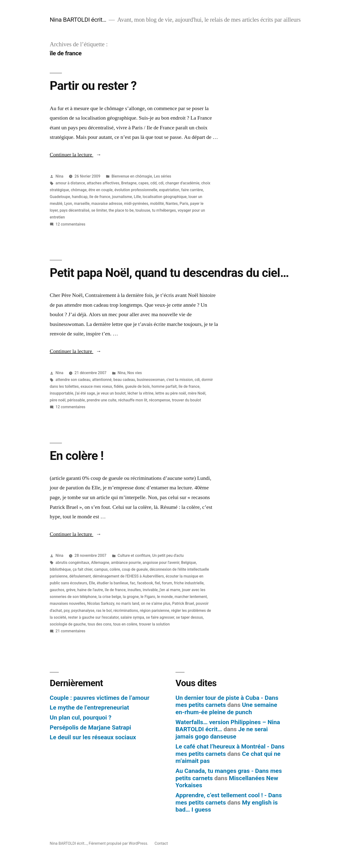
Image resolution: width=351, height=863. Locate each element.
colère (115, 569)
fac (132, 583)
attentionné (102, 379)
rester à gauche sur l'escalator (93, 617)
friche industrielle (189, 583)
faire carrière (192, 190)
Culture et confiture (133, 555)
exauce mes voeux (96, 386)
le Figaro (147, 596)
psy (66, 610)
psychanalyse (82, 610)
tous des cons (99, 624)
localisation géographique (164, 196)
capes (143, 183)
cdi (161, 183)
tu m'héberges (164, 210)
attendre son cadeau (73, 379)
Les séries (162, 176)
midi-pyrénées (136, 203)
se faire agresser (160, 617)
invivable (150, 590)
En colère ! (77, 456)
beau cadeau (124, 379)
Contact (161, 843)
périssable (76, 400)
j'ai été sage (85, 393)
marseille (81, 203)
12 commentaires (70, 224)
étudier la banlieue (112, 583)
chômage (79, 190)
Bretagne (128, 183)
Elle (92, 583)
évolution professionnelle (135, 190)
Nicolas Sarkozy (100, 603)
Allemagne (100, 562)
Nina (59, 176)
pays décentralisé (74, 210)
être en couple (100, 190)
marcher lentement (191, 596)
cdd (153, 183)
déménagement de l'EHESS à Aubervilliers (128, 576)
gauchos (57, 590)
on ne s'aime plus (155, 603)
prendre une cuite (102, 400)
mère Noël (196, 393)
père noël (58, 400)
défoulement (80, 576)
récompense (159, 400)
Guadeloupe (60, 196)
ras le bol (103, 610)
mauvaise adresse (106, 203)
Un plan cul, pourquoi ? (80, 717)
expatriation (169, 190)
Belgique (188, 562)
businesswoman (151, 379)
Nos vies (134, 372)
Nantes (172, 203)
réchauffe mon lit (132, 400)
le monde (165, 596)
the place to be (121, 210)
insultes (134, 590)
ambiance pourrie (126, 562)
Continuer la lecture (75, 154)
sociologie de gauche (68, 624)
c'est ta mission (179, 379)
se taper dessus (189, 617)
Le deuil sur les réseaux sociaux (93, 737)
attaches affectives (103, 183)
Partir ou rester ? (93, 86)
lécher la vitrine (140, 393)
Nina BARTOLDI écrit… (78, 19)
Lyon (68, 203)
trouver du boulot (186, 400)
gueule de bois (137, 386)
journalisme (122, 196)
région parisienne (154, 610)
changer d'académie (182, 183)
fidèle (118, 386)
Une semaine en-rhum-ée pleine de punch (226, 708)
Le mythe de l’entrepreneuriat (89, 707)
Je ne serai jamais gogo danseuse (222, 733)
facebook (145, 583)
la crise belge (109, 596)
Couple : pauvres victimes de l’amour (99, 697)
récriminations (125, 610)
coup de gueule (135, 569)
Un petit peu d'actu (168, 555)
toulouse (143, 210)
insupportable (61, 393)
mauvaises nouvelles (67, 603)
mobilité (157, 203)
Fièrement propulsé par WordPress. (119, 843)
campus (101, 569)
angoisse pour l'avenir (161, 562)
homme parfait (164, 386)
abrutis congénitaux (72, 562)
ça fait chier (82, 569)
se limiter (99, 210)
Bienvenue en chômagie (131, 176)
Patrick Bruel (183, 603)
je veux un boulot (111, 393)
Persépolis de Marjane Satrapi (90, 727)
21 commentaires (70, 631)
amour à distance (70, 183)
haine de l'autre (90, 590)
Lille (137, 196)
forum (167, 583)
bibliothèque (60, 569)
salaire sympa (132, 617)
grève (71, 590)
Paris (184, 203)
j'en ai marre (169, 590)
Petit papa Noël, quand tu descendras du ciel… (169, 273)
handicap (80, 196)
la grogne (131, 596)
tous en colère (125, 624)
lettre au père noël (170, 393)
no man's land (127, 603)
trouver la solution (154, 624)
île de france (99, 196)
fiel (157, 583)
